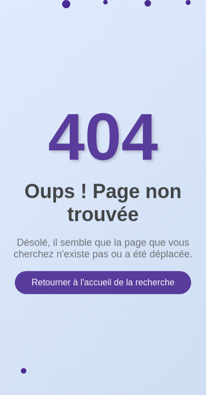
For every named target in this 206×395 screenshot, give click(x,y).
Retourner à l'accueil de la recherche (102, 281)
